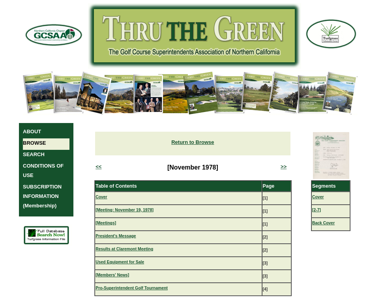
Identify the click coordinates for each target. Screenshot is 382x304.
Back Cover (323, 223)
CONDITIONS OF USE (43, 170)
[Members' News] (112, 275)
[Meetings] (106, 223)
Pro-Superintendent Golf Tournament (132, 288)
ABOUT (32, 131)
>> (283, 167)
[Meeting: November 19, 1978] (125, 210)
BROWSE (34, 143)
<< (98, 167)
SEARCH (34, 154)
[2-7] (316, 210)
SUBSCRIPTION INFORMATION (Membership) (42, 196)
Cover (101, 197)
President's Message (116, 236)
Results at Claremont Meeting (124, 249)
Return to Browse (192, 142)
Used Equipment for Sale (120, 262)
